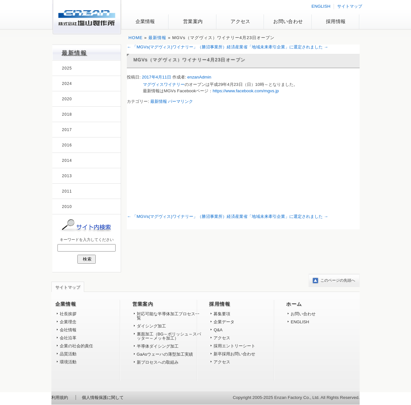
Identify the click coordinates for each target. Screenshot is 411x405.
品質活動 (68, 353)
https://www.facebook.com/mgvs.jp (246, 90)
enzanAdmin (199, 77)
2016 (67, 145)
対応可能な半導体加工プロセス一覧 (168, 315)
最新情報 (157, 37)
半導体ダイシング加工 (158, 346)
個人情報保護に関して (103, 397)
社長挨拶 (68, 313)
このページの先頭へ (337, 280)
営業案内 (193, 21)
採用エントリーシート (234, 345)
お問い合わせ (288, 21)
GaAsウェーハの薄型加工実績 (165, 354)
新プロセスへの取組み (158, 362)
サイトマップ (349, 6)
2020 (67, 99)
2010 (67, 206)
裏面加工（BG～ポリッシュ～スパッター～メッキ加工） (169, 336)
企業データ (224, 321)
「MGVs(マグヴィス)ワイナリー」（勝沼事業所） (176, 47)
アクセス (240, 21)
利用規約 (59, 397)
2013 (67, 176)
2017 (67, 130)
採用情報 (335, 21)
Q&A (218, 329)
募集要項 (222, 313)
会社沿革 (68, 337)
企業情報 (145, 21)
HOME (135, 37)
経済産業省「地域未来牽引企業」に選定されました (277, 47)
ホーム (294, 304)
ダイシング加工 (151, 326)
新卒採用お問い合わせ (234, 353)
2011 (67, 191)
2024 (67, 83)
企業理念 (68, 321)
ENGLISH (320, 6)
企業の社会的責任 (76, 345)
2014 (67, 160)
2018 (67, 114)
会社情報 (68, 329)
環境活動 (68, 362)
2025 (67, 68)
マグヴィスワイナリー (164, 84)
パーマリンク (180, 101)
